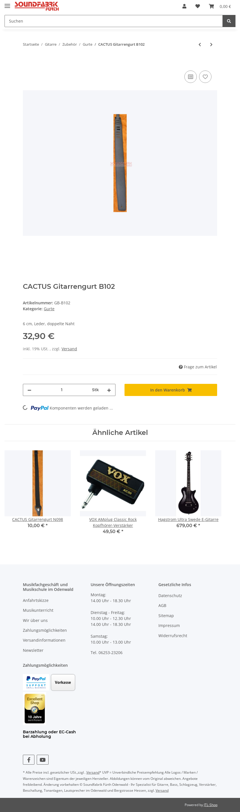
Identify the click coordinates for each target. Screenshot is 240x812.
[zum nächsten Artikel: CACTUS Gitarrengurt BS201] (211, 44)
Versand (69, 348)
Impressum (169, 625)
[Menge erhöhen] (109, 390)
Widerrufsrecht (172, 635)
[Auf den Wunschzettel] (205, 77)
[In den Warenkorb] (27, 63)
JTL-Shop (210, 804)
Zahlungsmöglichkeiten (45, 630)
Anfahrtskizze (36, 600)
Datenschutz (170, 595)
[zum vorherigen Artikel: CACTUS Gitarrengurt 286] (200, 44)
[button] (184, 6)
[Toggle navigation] (7, 3)
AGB (162, 605)
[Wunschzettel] (197, 6)
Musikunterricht (38, 610)
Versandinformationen (44, 640)
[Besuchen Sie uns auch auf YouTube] (42, 760)
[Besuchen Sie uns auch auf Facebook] (28, 760)
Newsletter (33, 650)
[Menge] (61, 390)
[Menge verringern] (29, 390)
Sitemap (166, 615)
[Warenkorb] (219, 6)
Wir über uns (35, 620)
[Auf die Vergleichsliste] (190, 77)
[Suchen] (114, 21)
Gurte (49, 308)
